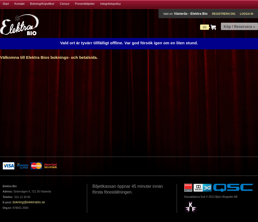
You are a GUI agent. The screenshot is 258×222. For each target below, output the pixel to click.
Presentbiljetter (85, 3)
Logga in (246, 13)
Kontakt (19, 3)
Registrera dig (223, 13)
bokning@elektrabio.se (29, 202)
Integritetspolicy (110, 3)
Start (6, 3)
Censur (64, 3)
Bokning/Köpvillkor (42, 3)
